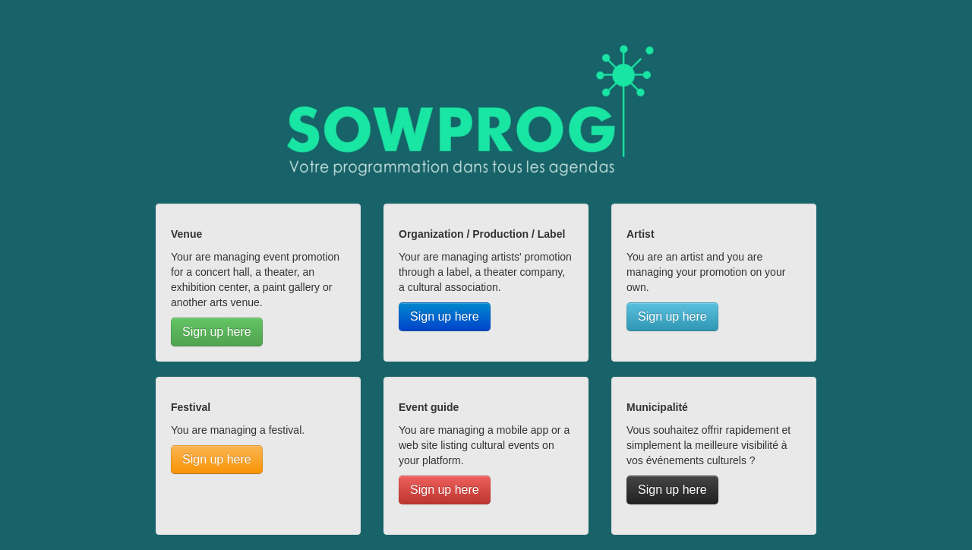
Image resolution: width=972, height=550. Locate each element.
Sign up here (216, 331)
